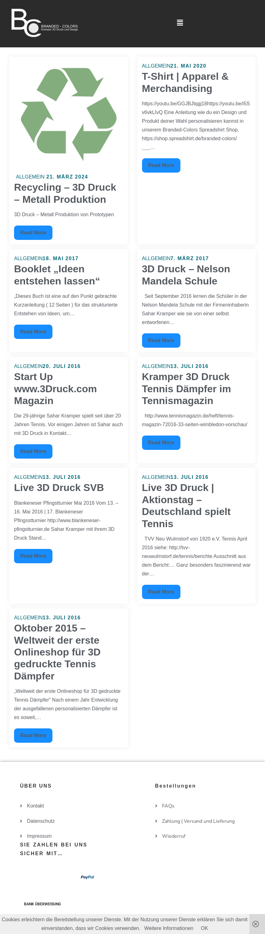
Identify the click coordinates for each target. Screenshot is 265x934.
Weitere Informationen (168, 928)
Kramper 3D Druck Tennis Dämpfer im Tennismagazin (186, 388)
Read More (33, 230)
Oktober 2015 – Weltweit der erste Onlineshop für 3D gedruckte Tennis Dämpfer (57, 652)
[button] (179, 23)
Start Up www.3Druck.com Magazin (55, 388)
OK (204, 928)
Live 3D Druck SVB (59, 487)
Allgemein (30, 176)
